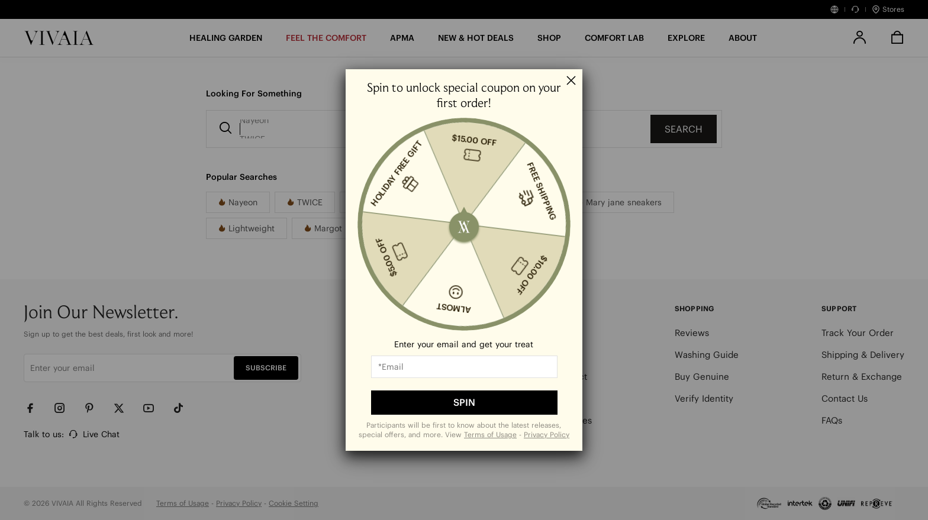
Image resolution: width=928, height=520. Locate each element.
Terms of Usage (490, 434)
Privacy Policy (546, 434)
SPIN (464, 402)
